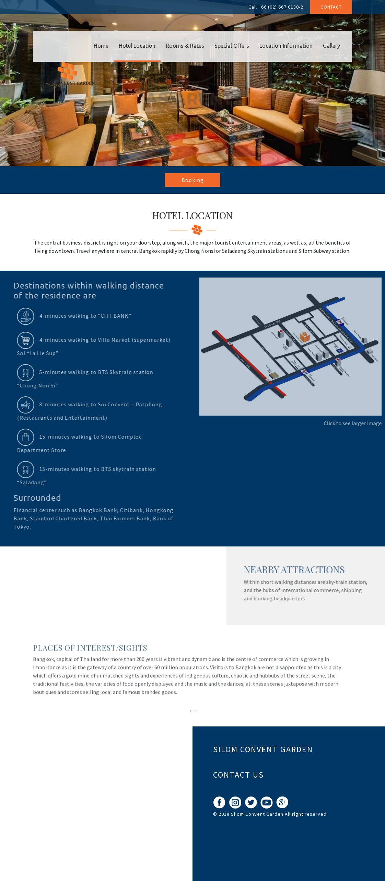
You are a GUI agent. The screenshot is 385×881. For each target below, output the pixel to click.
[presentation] (190, 710)
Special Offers (231, 46)
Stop (221, 550)
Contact (331, 7)
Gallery (331, 46)
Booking (193, 180)
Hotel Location (137, 46)
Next (215, 546)
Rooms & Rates (185, 46)
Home (101, 46)
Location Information (286, 46)
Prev (8, 546)
